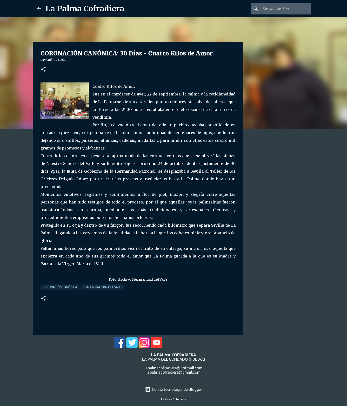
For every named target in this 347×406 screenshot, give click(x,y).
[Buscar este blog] (285, 8)
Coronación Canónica (59, 287)
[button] (43, 69)
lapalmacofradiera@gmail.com (173, 372)
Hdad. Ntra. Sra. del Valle (102, 287)
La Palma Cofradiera (85, 9)
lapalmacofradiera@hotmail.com (173, 368)
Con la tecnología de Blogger (173, 389)
